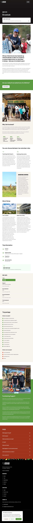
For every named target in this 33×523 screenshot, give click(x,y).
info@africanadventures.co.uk (8, 506)
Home (4, 476)
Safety (4, 484)
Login (28, 2)
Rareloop (7, 470)
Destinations (5, 480)
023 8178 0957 (6, 504)
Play (16, 110)
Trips (3, 478)
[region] (12, 516)
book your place (6, 19)
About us (4, 482)
